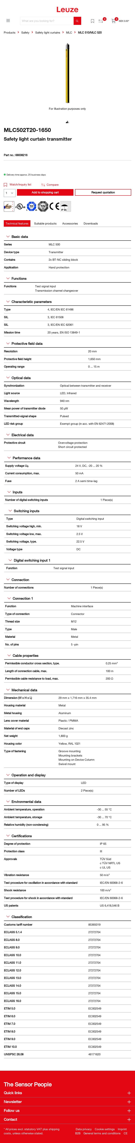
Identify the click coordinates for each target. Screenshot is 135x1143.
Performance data (24, 458)
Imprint (122, 1129)
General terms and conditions (102, 1133)
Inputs (15, 492)
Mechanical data (21, 690)
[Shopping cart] (120, 21)
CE (125, 1133)
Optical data (18, 378)
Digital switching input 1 (29, 560)
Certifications (19, 836)
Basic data (17, 237)
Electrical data (20, 435)
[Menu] (8, 20)
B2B (77, 1133)
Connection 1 (20, 598)
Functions (16, 278)
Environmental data (23, 802)
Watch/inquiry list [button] (17, 184)
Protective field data (24, 343)
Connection (17, 580)
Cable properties (23, 655)
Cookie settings (105, 1129)
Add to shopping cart (45, 192)
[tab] (17, 223)
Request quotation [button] (103, 192)
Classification (19, 917)
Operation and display (26, 775)
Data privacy (84, 1129)
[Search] (77, 21)
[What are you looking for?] (47, 21)
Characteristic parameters (29, 302)
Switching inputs (24, 511)
